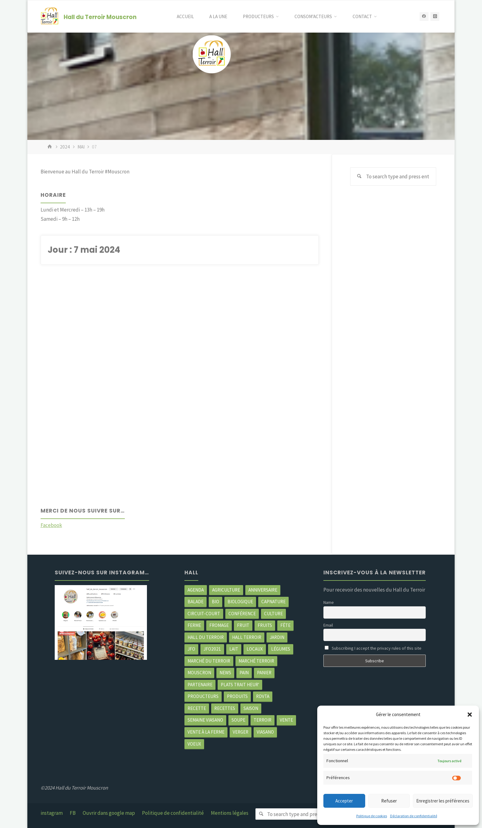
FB (73, 813)
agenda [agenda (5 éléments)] (196, 590)
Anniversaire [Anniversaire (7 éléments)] (262, 590)
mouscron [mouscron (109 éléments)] (199, 673)
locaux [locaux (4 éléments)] (255, 649)
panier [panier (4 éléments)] (264, 673)
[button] (470, 714)
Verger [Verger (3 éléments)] (240, 732)
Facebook (51, 525)
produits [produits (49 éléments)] (237, 696)
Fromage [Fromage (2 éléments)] (219, 625)
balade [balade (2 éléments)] (195, 601)
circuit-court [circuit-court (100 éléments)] (204, 613)
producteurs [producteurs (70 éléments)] (203, 696)
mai (81, 147)
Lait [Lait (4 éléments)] (233, 649)
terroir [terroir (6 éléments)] (262, 720)
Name (328, 602)
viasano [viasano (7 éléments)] (265, 732)
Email (328, 625)
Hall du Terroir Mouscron (100, 17)
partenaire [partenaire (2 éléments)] (200, 684)
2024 (65, 147)
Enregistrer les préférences (442, 801)
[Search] (359, 176)
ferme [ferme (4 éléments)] (194, 625)
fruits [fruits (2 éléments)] (265, 625)
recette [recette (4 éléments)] (197, 708)
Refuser (389, 801)
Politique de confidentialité (173, 813)
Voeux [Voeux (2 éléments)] (194, 744)
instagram (52, 813)
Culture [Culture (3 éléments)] (273, 613)
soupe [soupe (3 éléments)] (238, 720)
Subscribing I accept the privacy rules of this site (373, 648)
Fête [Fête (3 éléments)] (285, 625)
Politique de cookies (371, 816)
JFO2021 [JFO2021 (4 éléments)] (212, 649)
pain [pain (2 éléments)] (244, 673)
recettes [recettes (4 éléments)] (224, 708)
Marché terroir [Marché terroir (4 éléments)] (256, 661)
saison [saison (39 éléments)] (250, 708)
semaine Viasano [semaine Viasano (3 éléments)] (205, 720)
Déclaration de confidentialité (413, 816)
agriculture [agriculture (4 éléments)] (226, 590)
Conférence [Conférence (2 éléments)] (242, 613)
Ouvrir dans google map (109, 813)
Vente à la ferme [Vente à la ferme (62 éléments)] (206, 732)
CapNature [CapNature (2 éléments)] (273, 601)
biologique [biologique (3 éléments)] (240, 601)
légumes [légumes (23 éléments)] (280, 649)
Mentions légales (229, 813)
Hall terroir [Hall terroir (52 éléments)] (246, 637)
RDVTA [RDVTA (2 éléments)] (262, 696)
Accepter (344, 801)
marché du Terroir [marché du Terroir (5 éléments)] (209, 661)
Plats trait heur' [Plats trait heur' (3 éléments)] (240, 684)
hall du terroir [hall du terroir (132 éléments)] (206, 637)
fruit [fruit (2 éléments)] (243, 625)
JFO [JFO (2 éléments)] (191, 649)
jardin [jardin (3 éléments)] (277, 637)
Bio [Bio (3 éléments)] (215, 601)
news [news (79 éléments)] (225, 673)
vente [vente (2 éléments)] (286, 720)
